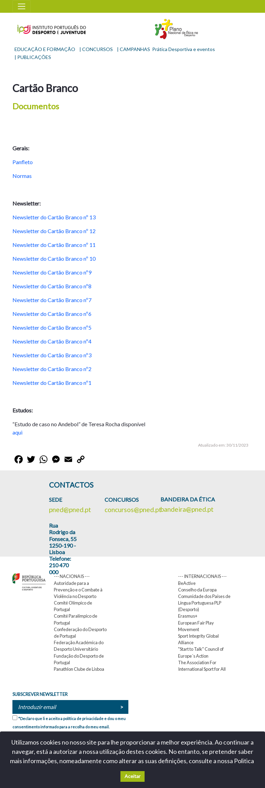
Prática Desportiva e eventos (183, 49)
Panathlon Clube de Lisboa (79, 669)
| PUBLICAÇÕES (32, 57)
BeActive (187, 583)
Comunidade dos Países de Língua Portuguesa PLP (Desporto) (204, 603)
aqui (17, 432)
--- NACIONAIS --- (72, 576)
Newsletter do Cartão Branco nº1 (51, 382)
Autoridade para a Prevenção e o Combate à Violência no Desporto (78, 589)
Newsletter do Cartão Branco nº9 (51, 272)
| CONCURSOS (96, 49)
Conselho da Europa (197, 589)
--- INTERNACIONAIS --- (202, 576)
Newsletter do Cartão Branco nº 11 (54, 244)
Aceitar (132, 776)
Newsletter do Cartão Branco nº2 (51, 369)
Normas (22, 175)
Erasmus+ (187, 616)
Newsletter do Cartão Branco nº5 (51, 327)
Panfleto (22, 162)
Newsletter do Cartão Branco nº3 (51, 355)
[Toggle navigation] (21, 6)
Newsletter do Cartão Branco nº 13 (54, 217)
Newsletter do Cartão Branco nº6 (51, 313)
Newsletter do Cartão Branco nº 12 (54, 231)
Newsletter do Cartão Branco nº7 (51, 300)
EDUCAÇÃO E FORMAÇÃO (44, 49)
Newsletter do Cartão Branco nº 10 (54, 258)
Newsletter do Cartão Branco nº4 (51, 341)
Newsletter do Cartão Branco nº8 (51, 286)
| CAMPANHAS (133, 49)
